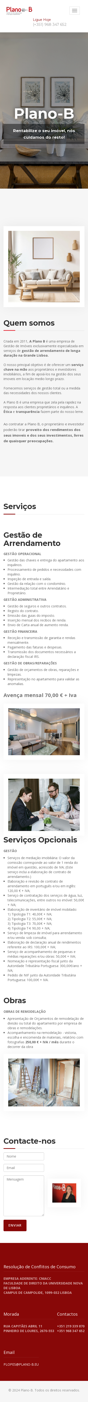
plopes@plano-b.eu (21, 1364)
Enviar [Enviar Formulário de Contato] (15, 1225)
